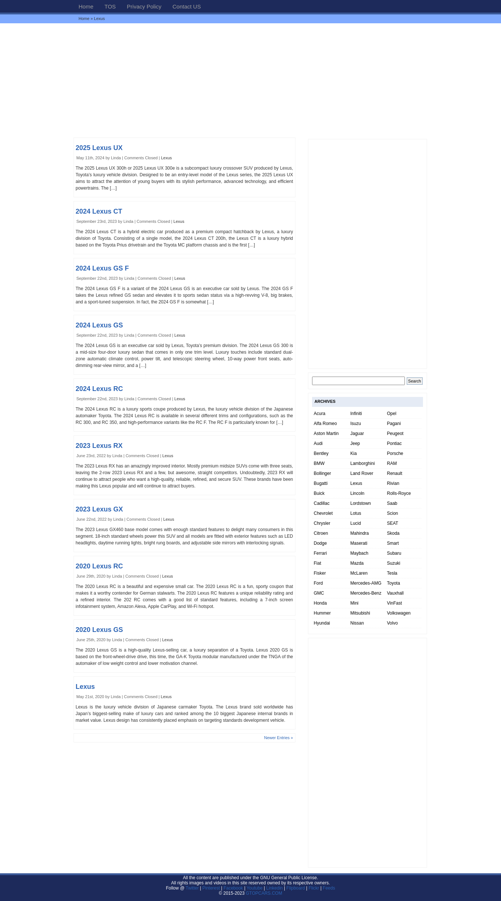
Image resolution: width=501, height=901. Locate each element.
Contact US (186, 6)
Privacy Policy (144, 6)
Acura (319, 413)
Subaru (394, 553)
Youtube (255, 888)
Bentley (321, 453)
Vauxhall (395, 593)
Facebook (233, 888)
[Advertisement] (251, 80)
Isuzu (356, 423)
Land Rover (362, 473)
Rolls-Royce (399, 493)
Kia (354, 453)
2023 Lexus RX (99, 445)
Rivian (393, 483)
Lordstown (361, 503)
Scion (392, 513)
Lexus (166, 158)
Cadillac (322, 503)
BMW (319, 463)
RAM (392, 463)
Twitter (193, 888)
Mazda (357, 563)
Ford (318, 583)
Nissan (357, 623)
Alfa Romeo (325, 423)
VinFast (394, 603)
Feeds (329, 888)
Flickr (313, 888)
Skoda (393, 533)
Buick (319, 493)
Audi (318, 443)
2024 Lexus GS (99, 325)
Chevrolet (323, 513)
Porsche (395, 453)
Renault (394, 473)
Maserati (359, 543)
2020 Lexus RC (99, 566)
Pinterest (211, 888)
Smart (393, 543)
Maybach (360, 553)
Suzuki (393, 563)
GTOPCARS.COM (264, 893)
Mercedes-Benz (366, 593)
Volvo (392, 623)
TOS (110, 6)
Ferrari (320, 553)
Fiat (317, 563)
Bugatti (321, 483)
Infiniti (356, 413)
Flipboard (296, 888)
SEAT (392, 523)
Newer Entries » (278, 737)
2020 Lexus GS (99, 629)
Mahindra (360, 533)
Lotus (356, 513)
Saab (392, 503)
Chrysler (322, 523)
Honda (320, 603)
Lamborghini (363, 463)
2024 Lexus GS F (102, 268)
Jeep (355, 443)
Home (86, 6)
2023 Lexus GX (99, 509)
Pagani (394, 423)
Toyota (393, 583)
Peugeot (395, 433)
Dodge (320, 543)
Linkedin (274, 888)
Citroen (321, 533)
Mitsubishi (360, 613)
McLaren (359, 573)
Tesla (392, 573)
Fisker (320, 573)
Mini (355, 603)
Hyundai (322, 623)
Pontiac (394, 443)
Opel (391, 413)
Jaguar (357, 433)
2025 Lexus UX (99, 148)
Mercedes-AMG (366, 583)
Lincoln (358, 493)
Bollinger (322, 473)
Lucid (356, 523)
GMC (319, 593)
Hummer (322, 613)
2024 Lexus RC (99, 388)
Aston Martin (326, 433)
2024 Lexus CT (99, 211)
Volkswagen (399, 613)
